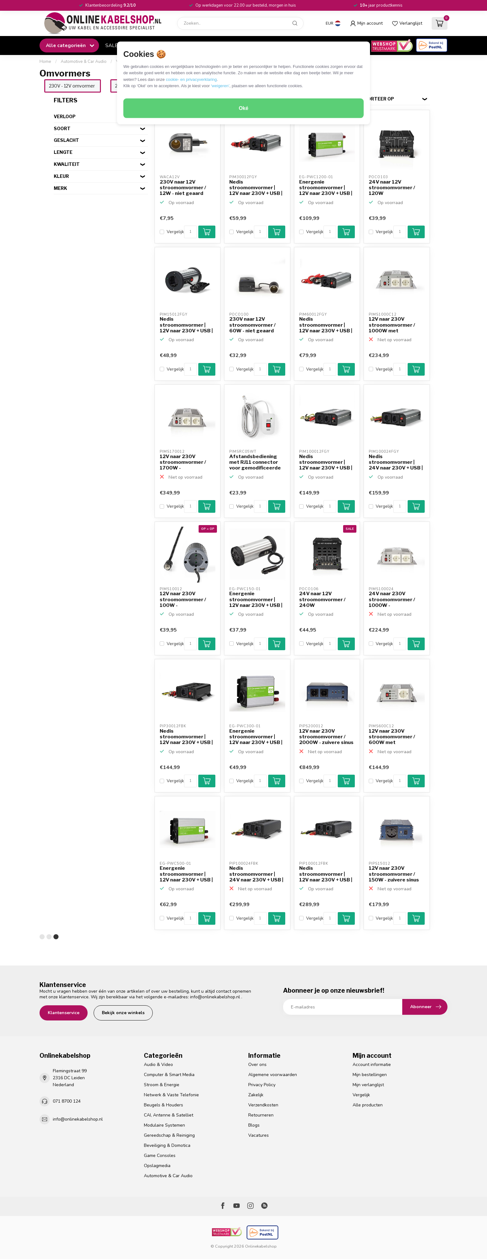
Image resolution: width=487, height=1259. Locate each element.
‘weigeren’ (220, 85)
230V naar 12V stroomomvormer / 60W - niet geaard (252, 325)
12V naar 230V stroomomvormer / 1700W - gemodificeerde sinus (186, 462)
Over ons (257, 1065)
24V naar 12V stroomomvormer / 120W (392, 188)
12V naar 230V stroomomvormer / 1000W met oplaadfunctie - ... (392, 325)
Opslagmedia (157, 1166)
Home (45, 61)
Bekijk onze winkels (123, 1013)
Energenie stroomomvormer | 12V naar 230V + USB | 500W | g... (186, 874)
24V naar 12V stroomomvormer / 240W (322, 599)
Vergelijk (175, 231)
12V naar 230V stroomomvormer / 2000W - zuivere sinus (326, 737)
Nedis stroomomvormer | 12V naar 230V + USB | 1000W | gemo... (325, 462)
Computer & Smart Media (169, 1075)
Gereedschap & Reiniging (169, 1135)
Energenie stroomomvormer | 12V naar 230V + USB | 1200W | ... (325, 188)
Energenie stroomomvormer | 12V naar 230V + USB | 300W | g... (255, 737)
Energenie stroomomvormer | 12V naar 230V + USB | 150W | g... (255, 599)
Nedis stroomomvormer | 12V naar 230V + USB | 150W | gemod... (186, 325)
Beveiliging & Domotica (167, 1145)
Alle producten (368, 1105)
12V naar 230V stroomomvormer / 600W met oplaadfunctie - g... (392, 737)
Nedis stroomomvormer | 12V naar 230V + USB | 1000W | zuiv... (325, 874)
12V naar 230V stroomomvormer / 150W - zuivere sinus (394, 874)
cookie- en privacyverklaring (191, 79)
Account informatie (372, 1065)
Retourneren (261, 1115)
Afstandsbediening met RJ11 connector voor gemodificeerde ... (255, 462)
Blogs (254, 1125)
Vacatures (258, 1135)
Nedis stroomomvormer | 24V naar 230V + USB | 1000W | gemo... (396, 462)
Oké (243, 108)
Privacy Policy (261, 1085)
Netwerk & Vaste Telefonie (171, 1095)
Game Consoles (160, 1156)
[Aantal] (190, 232)
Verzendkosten (263, 1105)
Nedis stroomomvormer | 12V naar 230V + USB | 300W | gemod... (255, 188)
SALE (111, 45)
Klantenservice (63, 1013)
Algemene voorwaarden (272, 1075)
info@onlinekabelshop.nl (215, 997)
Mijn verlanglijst (368, 1085)
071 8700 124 (67, 1101)
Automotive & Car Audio (84, 61)
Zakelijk (255, 1095)
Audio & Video (158, 1065)
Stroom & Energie (161, 1085)
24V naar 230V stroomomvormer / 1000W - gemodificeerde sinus (395, 599)
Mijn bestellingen (370, 1075)
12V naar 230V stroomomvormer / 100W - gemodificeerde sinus (186, 599)
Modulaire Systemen (164, 1125)
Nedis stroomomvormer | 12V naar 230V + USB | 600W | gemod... (325, 325)
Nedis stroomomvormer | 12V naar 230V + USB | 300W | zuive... (186, 737)
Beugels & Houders (163, 1105)
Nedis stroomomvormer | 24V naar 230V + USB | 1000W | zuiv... (256, 874)
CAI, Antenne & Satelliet (168, 1115)
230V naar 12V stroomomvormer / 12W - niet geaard (183, 188)
